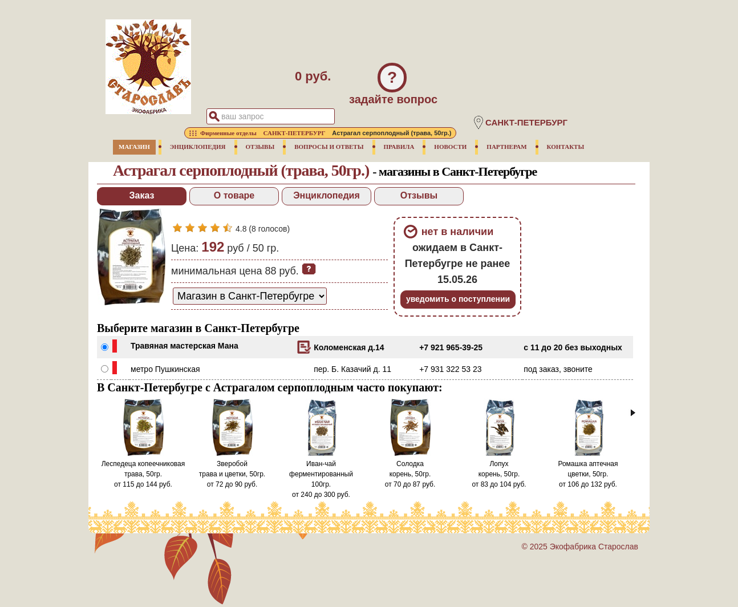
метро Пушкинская (165, 369)
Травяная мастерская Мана (184, 345)
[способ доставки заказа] (250, 296)
